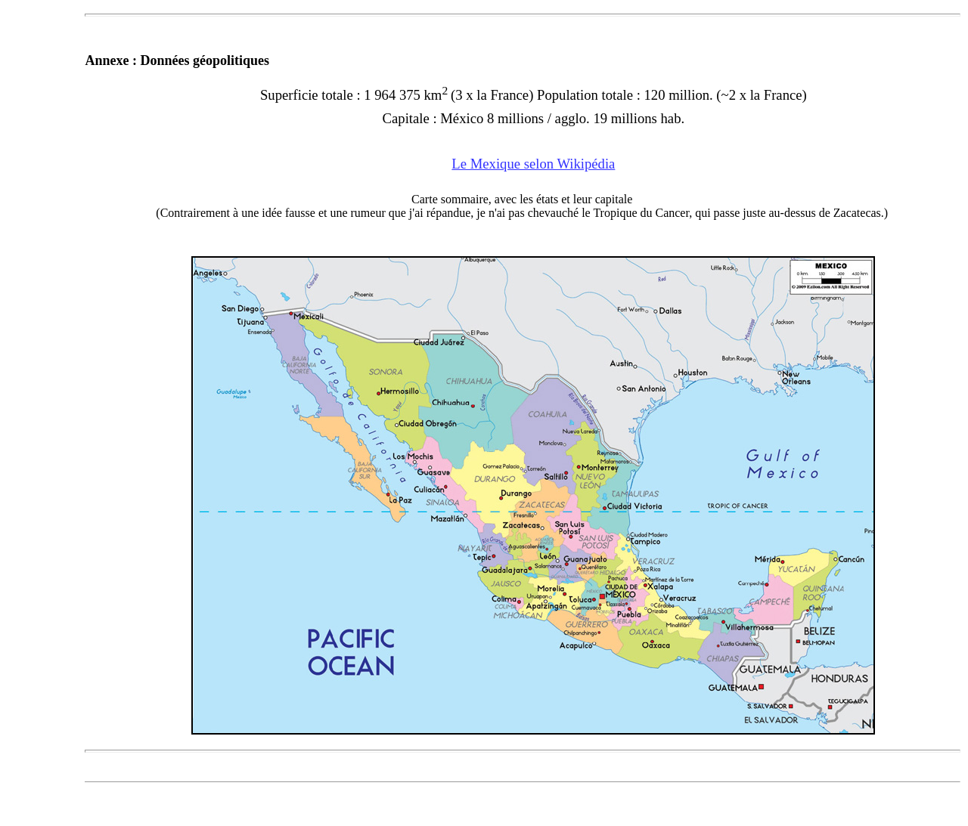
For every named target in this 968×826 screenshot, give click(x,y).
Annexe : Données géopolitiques (177, 60)
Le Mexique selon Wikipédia (533, 164)
